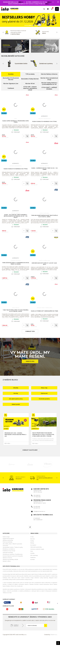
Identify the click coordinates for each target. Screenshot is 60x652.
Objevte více (30, 374)
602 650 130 (37, 520)
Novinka (10, 74)
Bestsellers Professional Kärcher (11, 78)
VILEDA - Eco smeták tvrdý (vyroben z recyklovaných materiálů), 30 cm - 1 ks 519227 (15, 222)
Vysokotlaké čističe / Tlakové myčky (13, 560)
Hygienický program (8, 551)
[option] (30, 20)
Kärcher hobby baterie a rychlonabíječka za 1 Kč (49, 83)
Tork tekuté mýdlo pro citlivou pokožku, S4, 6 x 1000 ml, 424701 (16, 321)
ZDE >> (21, 2)
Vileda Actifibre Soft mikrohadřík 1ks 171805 (44, 322)
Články (32, 555)
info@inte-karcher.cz (39, 524)
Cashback (11, 88)
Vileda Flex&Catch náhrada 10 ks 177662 (44, 122)
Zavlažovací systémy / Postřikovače (12, 567)
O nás (32, 549)
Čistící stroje (6, 549)
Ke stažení (33, 557)
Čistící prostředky (7, 554)
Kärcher (32, 551)
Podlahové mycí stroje (9, 563)
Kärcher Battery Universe (49, 74)
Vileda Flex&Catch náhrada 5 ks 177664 (16, 172)
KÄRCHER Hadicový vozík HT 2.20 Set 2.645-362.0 (44, 272)
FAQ (31, 564)
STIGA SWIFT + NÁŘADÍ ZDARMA (49, 88)
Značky (32, 566)
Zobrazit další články (30, 462)
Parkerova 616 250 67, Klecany (41, 503)
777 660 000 (37, 509)
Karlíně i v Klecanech (25, 602)
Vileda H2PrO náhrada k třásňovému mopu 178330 (15, 122)
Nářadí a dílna (7, 574)
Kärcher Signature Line (10, 83)
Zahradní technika (8, 565)
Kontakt (32, 572)
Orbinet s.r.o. (53, 647)
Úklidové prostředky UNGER (10, 572)
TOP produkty (30, 74)
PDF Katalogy (34, 568)
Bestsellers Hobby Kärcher (30, 79)
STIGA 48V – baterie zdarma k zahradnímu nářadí (30, 88)
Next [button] (57, 32)
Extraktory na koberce (9, 561)
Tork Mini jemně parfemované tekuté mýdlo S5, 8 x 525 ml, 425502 (44, 222)
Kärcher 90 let (30, 83)
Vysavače (5, 558)
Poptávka (33, 570)
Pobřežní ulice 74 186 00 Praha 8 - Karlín (42, 514)
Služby (32, 553)
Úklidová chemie (7, 570)
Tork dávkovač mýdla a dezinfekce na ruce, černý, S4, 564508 (15, 272)
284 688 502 (37, 508)
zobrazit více (30, 344)
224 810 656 (37, 519)
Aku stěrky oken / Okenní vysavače (12, 556)
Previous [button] (3, 32)
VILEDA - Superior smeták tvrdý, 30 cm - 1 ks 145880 (44, 172)
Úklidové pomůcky (8, 553)
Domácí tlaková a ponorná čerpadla (13, 568)
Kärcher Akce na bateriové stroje (49, 78)
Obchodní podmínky (36, 559)
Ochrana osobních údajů (37, 562)
